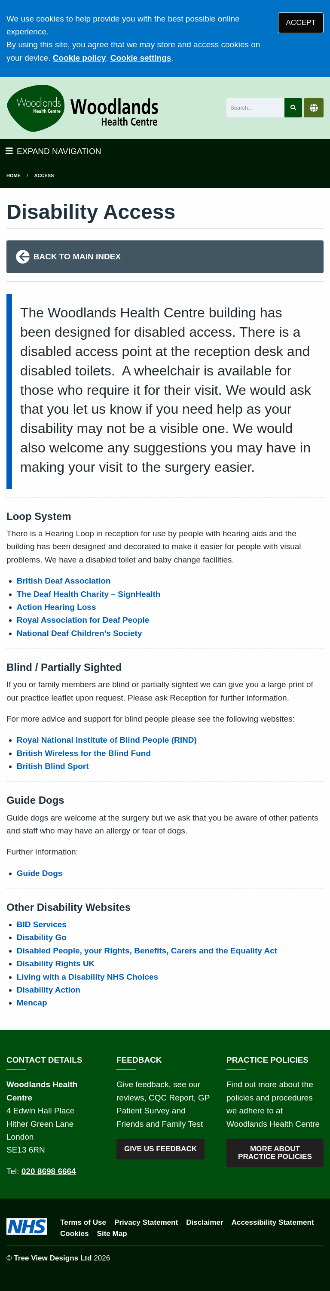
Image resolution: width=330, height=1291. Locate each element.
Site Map (112, 1234)
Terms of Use (83, 1222)
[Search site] (293, 107)
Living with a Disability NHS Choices (87, 976)
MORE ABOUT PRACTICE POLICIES (275, 1152)
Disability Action (48, 989)
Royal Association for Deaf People (83, 619)
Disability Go (42, 937)
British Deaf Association (64, 580)
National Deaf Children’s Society (79, 633)
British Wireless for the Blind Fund (84, 753)
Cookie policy (79, 57)
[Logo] (82, 107)
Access (44, 175)
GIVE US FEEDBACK (160, 1149)
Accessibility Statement (273, 1222)
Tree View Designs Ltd (53, 1258)
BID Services (42, 924)
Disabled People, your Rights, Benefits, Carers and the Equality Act (147, 950)
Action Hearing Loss (56, 607)
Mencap (32, 1002)
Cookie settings (140, 57)
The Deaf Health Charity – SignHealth (89, 594)
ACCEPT (301, 22)
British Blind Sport (53, 766)
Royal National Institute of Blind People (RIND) (107, 739)
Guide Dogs (40, 873)
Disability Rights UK (56, 963)
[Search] (255, 107)
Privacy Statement (146, 1222)
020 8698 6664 (48, 1171)
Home (13, 175)
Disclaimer (204, 1222)
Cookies (74, 1234)
